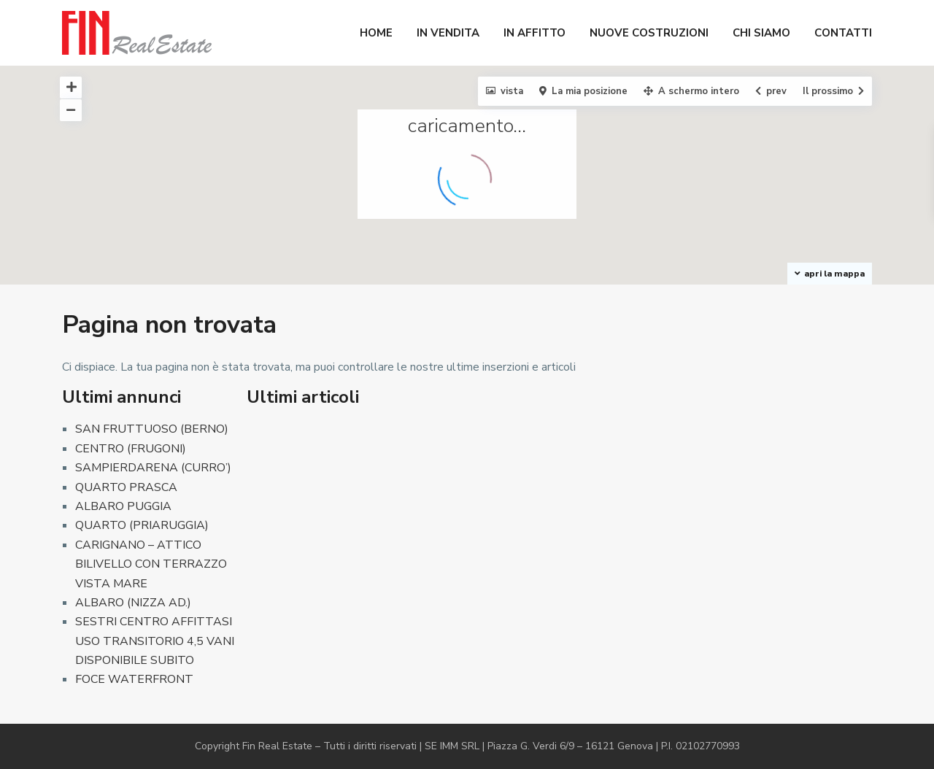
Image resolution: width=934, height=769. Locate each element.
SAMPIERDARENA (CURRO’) (153, 468)
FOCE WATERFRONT (134, 679)
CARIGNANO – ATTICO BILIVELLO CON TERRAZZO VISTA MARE (151, 564)
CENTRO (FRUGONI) (130, 449)
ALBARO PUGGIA (123, 506)
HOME (376, 33)
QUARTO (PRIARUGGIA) (142, 525)
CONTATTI (843, 33)
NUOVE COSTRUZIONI (649, 33)
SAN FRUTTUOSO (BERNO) (151, 429)
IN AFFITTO (534, 33)
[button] (774, 277)
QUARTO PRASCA (126, 487)
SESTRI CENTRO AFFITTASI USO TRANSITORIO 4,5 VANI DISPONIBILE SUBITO (154, 641)
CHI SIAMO (761, 33)
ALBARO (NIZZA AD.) (133, 603)
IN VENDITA (448, 33)
